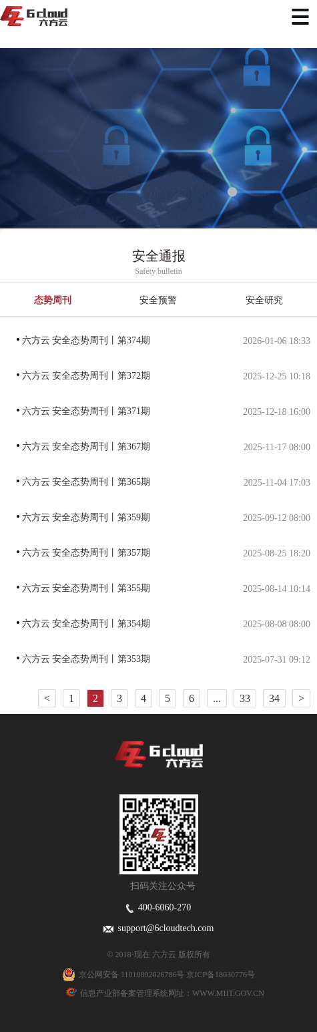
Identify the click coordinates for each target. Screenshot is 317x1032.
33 (245, 698)
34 (274, 698)
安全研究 (264, 300)
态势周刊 (52, 300)
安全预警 (158, 300)
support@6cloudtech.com (158, 928)
